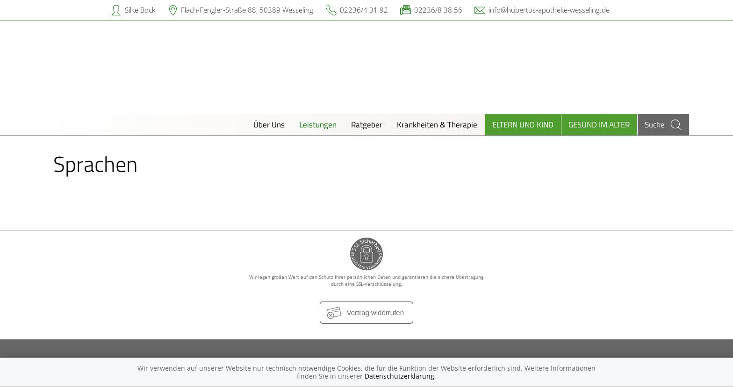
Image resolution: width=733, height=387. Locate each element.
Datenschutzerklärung (399, 376)
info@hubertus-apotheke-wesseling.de (549, 9)
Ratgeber (366, 124)
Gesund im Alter (599, 124)
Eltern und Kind (522, 124)
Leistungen (318, 124)
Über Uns (269, 124)
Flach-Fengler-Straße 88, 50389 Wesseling (247, 9)
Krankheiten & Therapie (437, 124)
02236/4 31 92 (364, 9)
